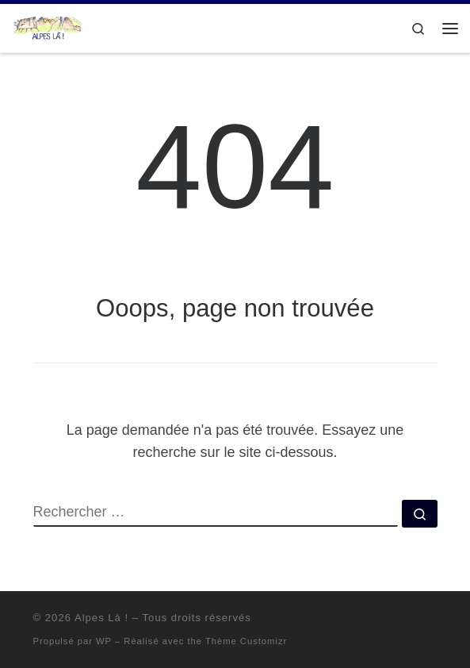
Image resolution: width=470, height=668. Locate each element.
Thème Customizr (246, 641)
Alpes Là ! (101, 618)
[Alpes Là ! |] (47, 26)
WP (104, 641)
